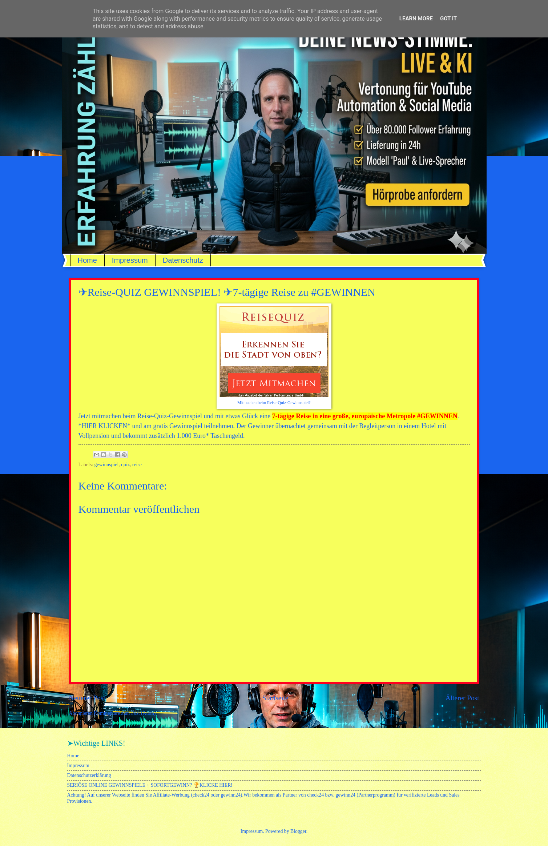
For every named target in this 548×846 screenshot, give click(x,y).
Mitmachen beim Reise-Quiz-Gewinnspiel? (273, 402)
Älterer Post (462, 698)
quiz (125, 464)
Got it (448, 18)
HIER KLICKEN (104, 426)
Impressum (130, 260)
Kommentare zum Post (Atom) (125, 713)
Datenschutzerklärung (89, 775)
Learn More (416, 18)
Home (87, 260)
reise (137, 464)
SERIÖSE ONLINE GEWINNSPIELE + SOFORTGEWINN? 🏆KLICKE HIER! (150, 785)
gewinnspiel (106, 464)
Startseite (275, 698)
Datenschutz (183, 260)
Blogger (298, 831)
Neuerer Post (87, 698)
